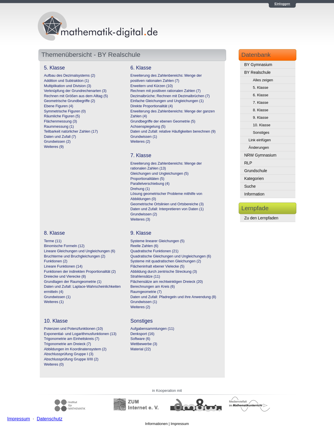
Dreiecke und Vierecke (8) (65, 276)
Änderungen (259, 147)
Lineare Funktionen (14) (63, 266)
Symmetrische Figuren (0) (65, 111)
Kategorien (254, 178)
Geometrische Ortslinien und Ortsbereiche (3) (167, 204)
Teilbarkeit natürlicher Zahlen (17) (71, 131)
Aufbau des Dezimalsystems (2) (69, 76)
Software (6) (140, 339)
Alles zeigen (263, 80)
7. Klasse (260, 102)
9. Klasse (260, 117)
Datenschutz (49, 418)
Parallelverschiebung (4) (150, 184)
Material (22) (141, 349)
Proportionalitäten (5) (148, 179)
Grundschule (255, 170)
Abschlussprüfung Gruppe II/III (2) (71, 359)
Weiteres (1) (54, 302)
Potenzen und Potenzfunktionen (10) (73, 329)
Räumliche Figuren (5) (62, 116)
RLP (248, 163)
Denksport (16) (142, 334)
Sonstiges (261, 132)
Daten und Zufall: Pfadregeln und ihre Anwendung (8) (173, 297)
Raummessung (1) (59, 127)
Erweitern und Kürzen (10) (152, 86)
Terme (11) (53, 241)
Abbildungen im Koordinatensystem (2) (75, 349)
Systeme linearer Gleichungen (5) (158, 241)
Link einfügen (260, 140)
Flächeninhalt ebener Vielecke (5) (157, 266)
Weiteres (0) (54, 364)
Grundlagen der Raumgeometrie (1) (73, 282)
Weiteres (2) (140, 142)
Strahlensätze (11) (145, 276)
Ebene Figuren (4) (58, 106)
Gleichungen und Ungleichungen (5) (160, 174)
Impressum (180, 424)
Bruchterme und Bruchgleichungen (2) (74, 256)
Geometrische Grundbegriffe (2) (69, 101)
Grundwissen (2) (57, 142)
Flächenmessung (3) (60, 121)
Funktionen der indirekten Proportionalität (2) (80, 272)
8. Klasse (260, 110)
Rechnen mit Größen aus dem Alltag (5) (76, 96)
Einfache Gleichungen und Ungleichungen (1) (167, 101)
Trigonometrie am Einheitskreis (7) (71, 339)
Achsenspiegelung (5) (148, 127)
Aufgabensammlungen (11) (152, 329)
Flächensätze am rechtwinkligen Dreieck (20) (167, 282)
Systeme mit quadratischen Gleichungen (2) (166, 261)
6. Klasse (260, 95)
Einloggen (282, 3)
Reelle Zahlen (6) (144, 246)
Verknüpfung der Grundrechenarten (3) (75, 91)
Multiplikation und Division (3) (67, 86)
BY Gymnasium (258, 64)
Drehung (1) (140, 189)
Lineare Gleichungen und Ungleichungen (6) (79, 251)
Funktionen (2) (55, 261)
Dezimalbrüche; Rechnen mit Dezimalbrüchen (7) (170, 96)
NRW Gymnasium (260, 155)
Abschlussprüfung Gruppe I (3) (69, 354)
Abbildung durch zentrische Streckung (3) (164, 272)
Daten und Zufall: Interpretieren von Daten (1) (167, 209)
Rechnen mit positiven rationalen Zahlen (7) (166, 91)
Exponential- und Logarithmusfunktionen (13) (80, 334)
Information (254, 194)
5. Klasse (260, 87)
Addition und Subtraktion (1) (66, 81)
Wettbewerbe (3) (144, 344)
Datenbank (256, 54)
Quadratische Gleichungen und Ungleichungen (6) (171, 256)
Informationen (156, 424)
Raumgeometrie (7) (146, 292)
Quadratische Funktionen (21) (155, 251)
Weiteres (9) (54, 147)
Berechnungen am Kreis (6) (153, 287)
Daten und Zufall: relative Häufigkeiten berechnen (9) (173, 131)
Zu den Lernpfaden (261, 218)
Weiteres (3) (140, 219)
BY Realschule (257, 72)
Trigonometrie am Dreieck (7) (67, 344)
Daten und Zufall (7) (60, 137)
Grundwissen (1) (144, 137)
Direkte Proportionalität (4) (152, 106)
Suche (250, 186)
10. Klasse (262, 125)
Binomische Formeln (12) (64, 246)
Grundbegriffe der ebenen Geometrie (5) (163, 121)
